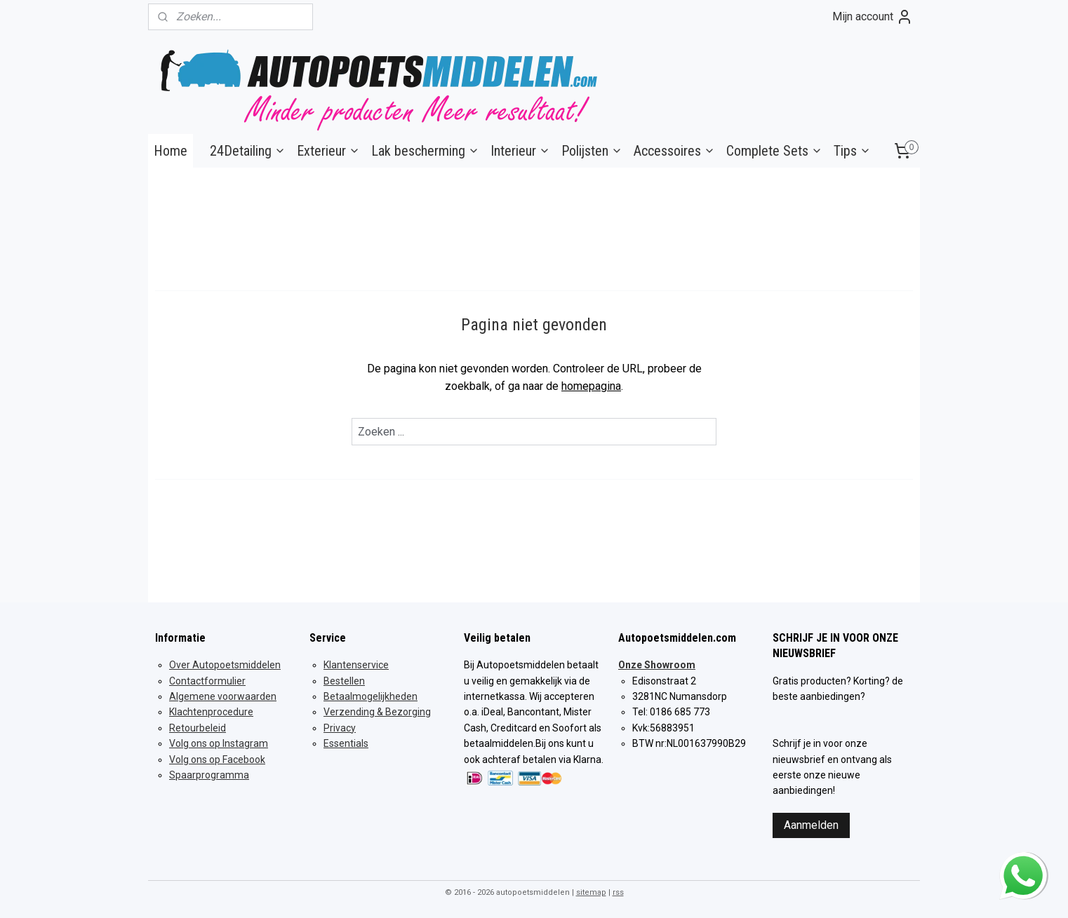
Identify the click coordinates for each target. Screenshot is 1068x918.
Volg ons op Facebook (217, 759)
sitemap (591, 892)
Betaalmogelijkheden (370, 696)
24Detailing (248, 150)
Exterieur (328, 150)
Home (170, 150)
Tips (852, 150)
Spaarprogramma (209, 775)
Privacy (339, 728)
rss (618, 892)
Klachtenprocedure (211, 711)
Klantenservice (356, 664)
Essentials (345, 743)
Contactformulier (207, 681)
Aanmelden (811, 825)
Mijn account (872, 16)
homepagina (591, 386)
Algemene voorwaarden (222, 696)
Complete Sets (774, 150)
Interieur (520, 150)
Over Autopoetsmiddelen (225, 664)
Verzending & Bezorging (377, 711)
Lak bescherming (425, 150)
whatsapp (1023, 861)
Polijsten (591, 150)
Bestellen (344, 681)
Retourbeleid (197, 728)
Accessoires (674, 150)
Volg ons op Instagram (218, 743)
